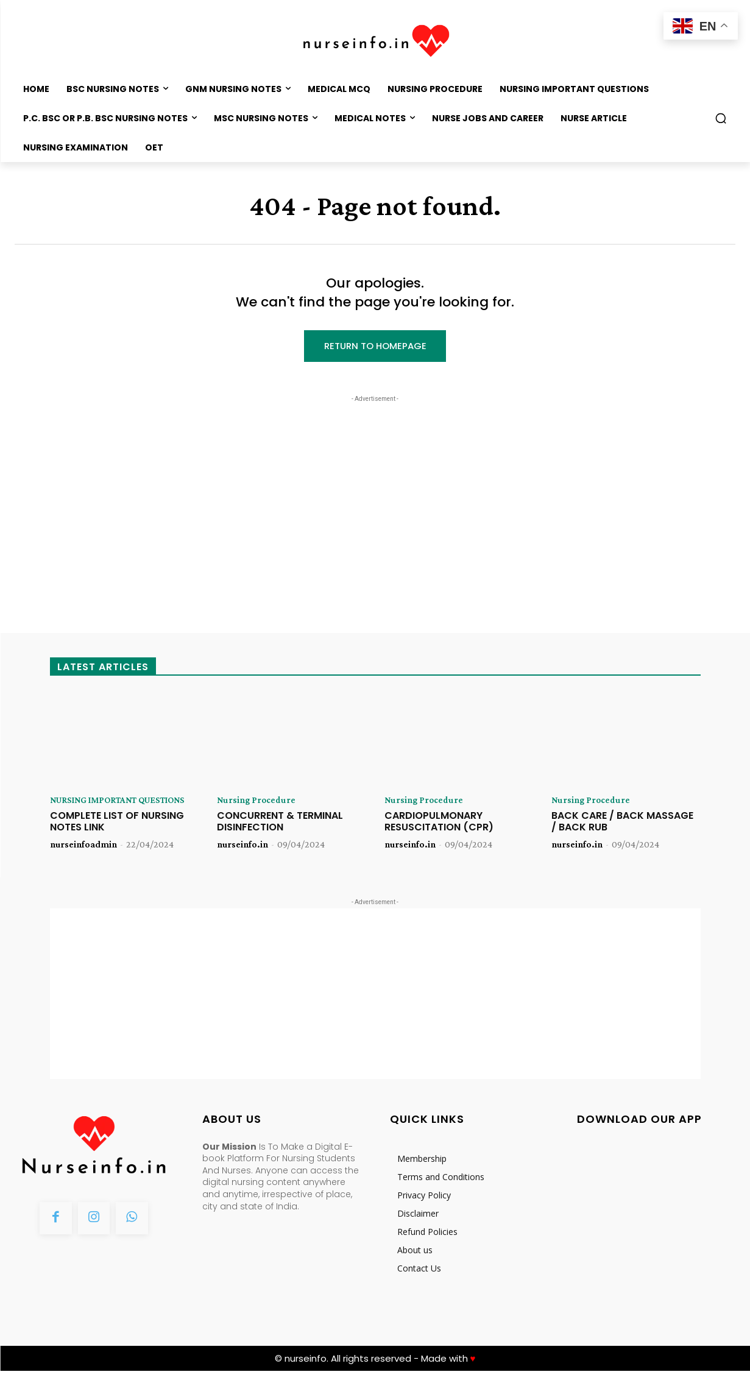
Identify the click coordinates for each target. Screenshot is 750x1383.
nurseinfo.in (242, 846)
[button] (720, 118)
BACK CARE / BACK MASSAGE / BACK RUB (622, 824)
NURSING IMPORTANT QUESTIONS (98, 807)
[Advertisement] (375, 483)
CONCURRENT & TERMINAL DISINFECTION (280, 824)
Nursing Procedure (257, 802)
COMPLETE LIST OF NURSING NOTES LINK (117, 833)
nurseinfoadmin (83, 856)
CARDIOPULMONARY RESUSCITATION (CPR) (439, 824)
